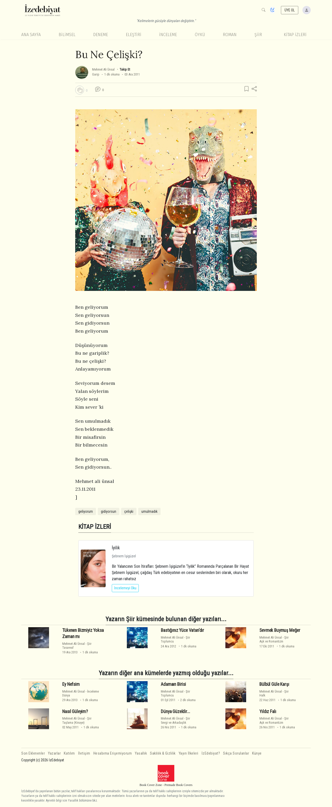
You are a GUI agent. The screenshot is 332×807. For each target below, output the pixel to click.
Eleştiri (133, 34)
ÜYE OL (290, 10)
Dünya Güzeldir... (175, 711)
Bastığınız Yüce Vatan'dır (182, 630)
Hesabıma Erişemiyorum (112, 753)
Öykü (200, 34)
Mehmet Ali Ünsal (103, 69)
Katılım (69, 753)
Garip (95, 74)
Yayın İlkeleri (188, 753)
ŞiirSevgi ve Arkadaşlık (175, 720)
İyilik (116, 547)
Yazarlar (54, 753)
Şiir (258, 34)
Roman (230, 34)
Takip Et (125, 69)
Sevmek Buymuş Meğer (279, 630)
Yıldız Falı (267, 711)
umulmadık (149, 511)
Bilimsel (67, 34)
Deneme (100, 34)
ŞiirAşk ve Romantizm (274, 639)
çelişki (128, 511)
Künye (257, 753)
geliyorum (85, 511)
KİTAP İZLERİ (295, 34)
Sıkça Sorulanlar (236, 753)
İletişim (84, 753)
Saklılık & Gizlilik (163, 753)
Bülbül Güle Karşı (274, 684)
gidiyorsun (108, 511)
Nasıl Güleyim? (75, 711)
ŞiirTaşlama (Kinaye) (77, 720)
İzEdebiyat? (211, 753)
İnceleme (168, 34)
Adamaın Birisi (173, 684)
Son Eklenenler (33, 753)
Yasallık (141, 753)
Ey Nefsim (70, 684)
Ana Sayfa (31, 34)
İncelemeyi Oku (125, 588)
